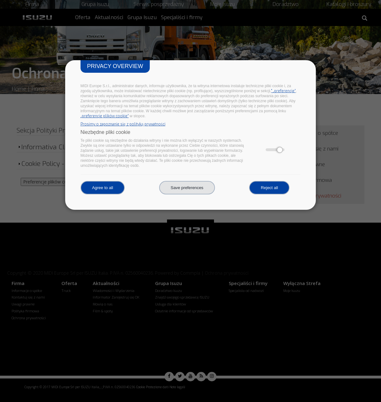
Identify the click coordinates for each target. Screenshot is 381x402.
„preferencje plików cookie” (105, 116)
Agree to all (102, 187)
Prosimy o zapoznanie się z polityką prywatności (123, 124)
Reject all (269, 187)
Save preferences (187, 187)
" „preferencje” (283, 90)
